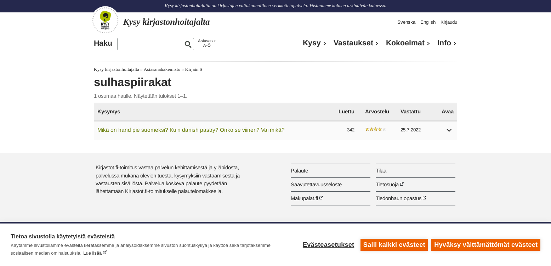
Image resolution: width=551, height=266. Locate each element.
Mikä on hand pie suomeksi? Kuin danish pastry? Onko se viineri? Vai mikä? (191, 130)
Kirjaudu (449, 22)
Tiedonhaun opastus (398, 198)
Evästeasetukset (328, 244)
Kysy (312, 43)
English (428, 22)
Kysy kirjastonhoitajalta (116, 69)
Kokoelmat (405, 43)
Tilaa (381, 171)
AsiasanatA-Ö (207, 43)
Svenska (406, 22)
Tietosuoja (387, 184)
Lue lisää (92, 253)
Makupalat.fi (304, 198)
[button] (449, 132)
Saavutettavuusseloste (316, 184)
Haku (103, 43)
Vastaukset (353, 43)
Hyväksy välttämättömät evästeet (486, 244)
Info (444, 43)
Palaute (299, 171)
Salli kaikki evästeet (394, 244)
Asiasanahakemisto (162, 69)
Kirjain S (194, 69)
